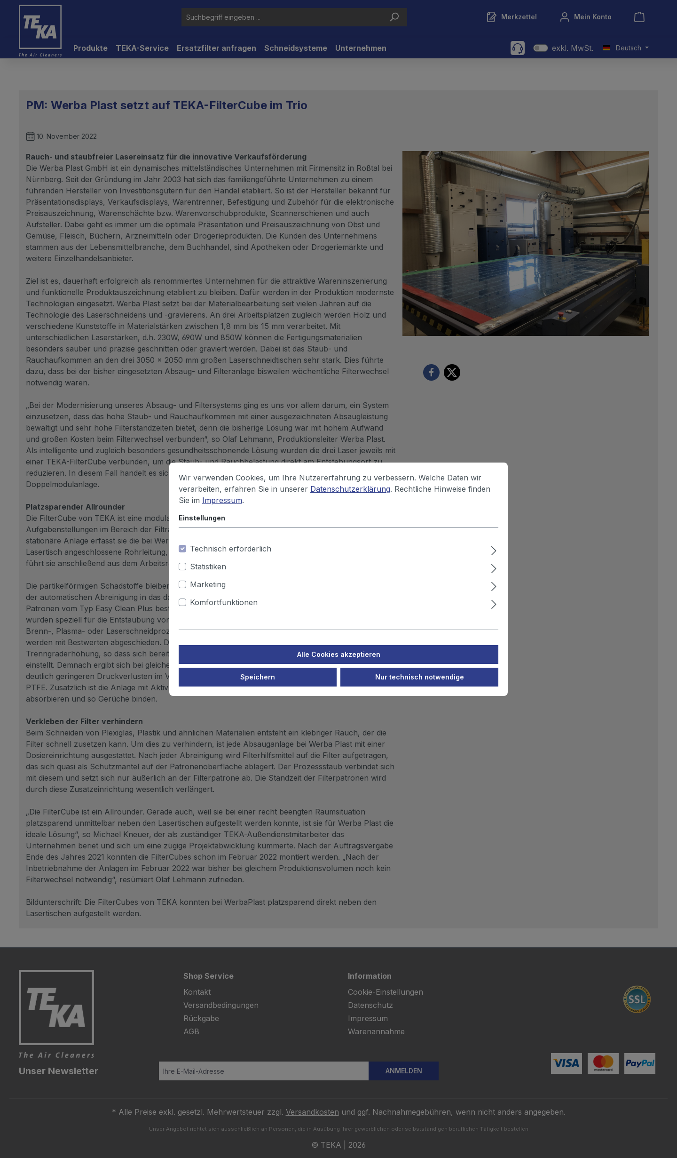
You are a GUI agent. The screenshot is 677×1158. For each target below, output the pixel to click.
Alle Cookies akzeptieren (338, 660)
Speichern (257, 683)
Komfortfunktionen (224, 608)
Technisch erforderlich (230, 554)
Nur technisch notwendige (419, 683)
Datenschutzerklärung (350, 495)
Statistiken (208, 572)
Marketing (208, 590)
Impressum (222, 506)
